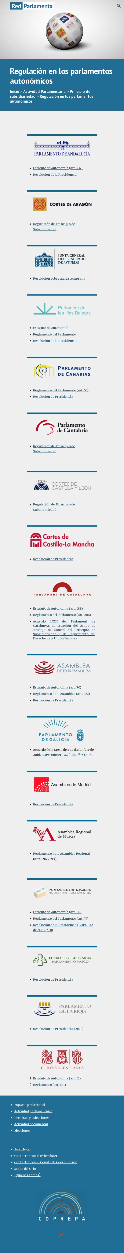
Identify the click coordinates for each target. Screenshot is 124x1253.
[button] (5, 6)
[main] (62, 85)
